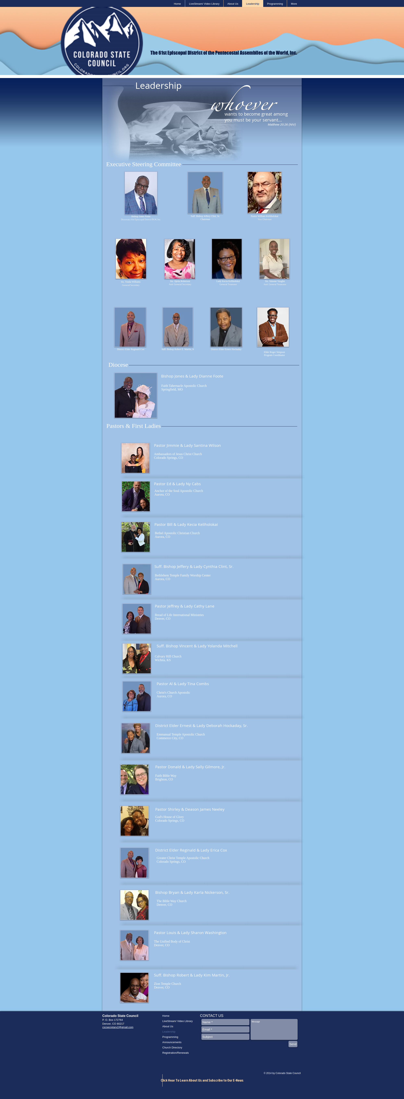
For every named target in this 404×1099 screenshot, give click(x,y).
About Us (167, 1026)
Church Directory (172, 1047)
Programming (170, 1036)
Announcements (171, 1042)
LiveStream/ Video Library (177, 1021)
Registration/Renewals (175, 1052)
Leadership (168, 1031)
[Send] (292, 1044)
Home (165, 1015)
